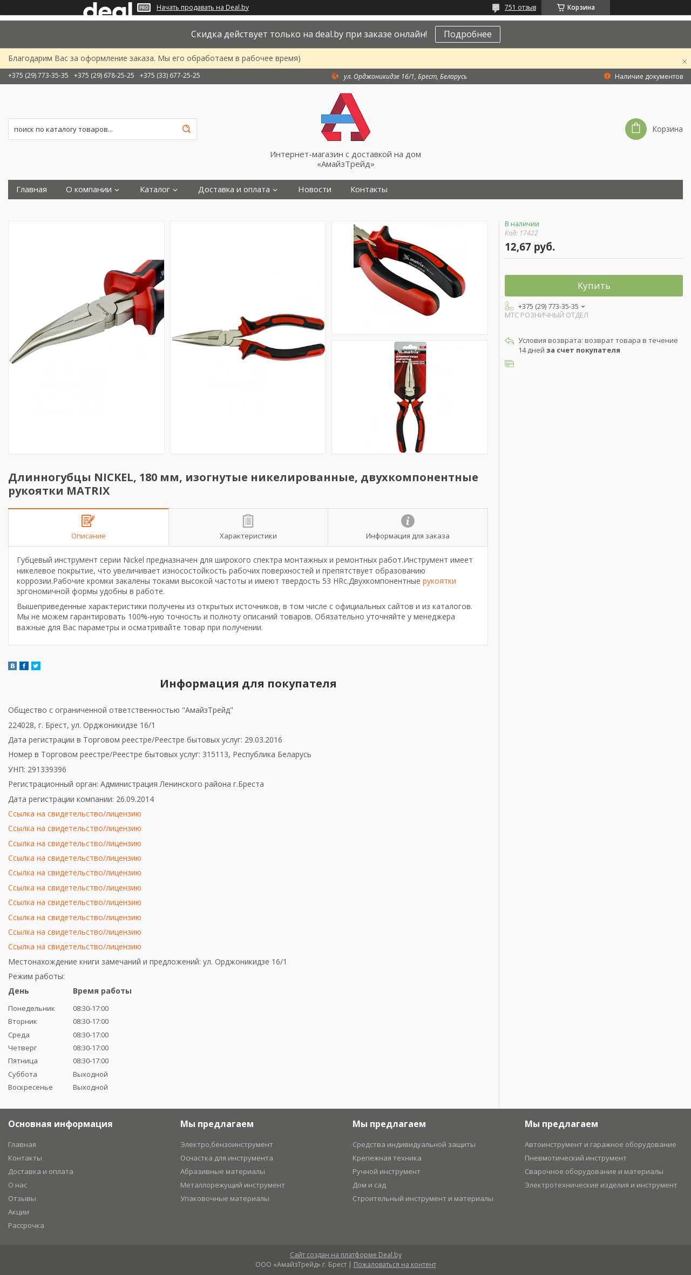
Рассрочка (26, 1225)
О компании (89, 189)
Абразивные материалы (222, 1171)
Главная (31, 189)
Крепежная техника (387, 1158)
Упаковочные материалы (224, 1198)
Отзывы (22, 1198)
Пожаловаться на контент (395, 1264)
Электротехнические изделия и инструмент (601, 1185)
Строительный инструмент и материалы (423, 1198)
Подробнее (468, 34)
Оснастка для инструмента (226, 1158)
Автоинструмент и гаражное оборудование (600, 1144)
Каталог (155, 189)
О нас (17, 1185)
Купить (594, 285)
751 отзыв (520, 7)
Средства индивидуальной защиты (414, 1144)
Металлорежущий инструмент (232, 1185)
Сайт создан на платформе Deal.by (346, 1254)
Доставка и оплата (234, 189)
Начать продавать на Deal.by (203, 7)
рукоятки (439, 581)
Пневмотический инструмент (576, 1158)
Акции (18, 1212)
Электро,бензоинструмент (226, 1144)
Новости (314, 189)
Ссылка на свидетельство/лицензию (74, 813)
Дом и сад (369, 1185)
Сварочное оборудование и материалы (594, 1171)
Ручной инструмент (387, 1171)
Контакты (369, 189)
